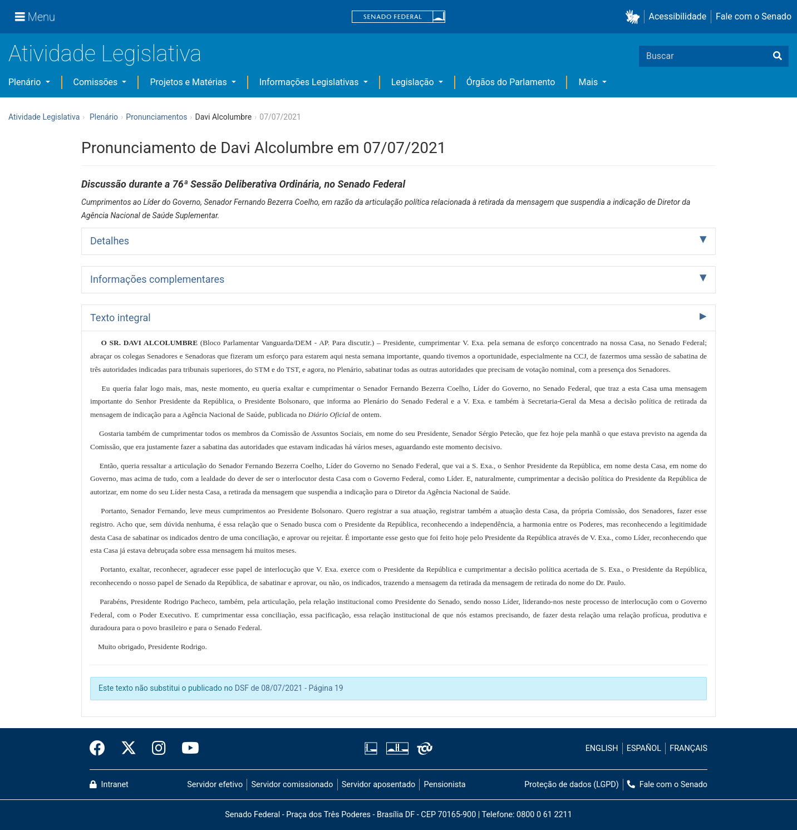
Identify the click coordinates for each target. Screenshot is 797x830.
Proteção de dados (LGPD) (571, 784)
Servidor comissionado (292, 784)
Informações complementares (157, 279)
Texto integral (120, 317)
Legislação (413, 82)
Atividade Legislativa (104, 54)
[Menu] (35, 16)
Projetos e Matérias (189, 82)
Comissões (96, 82)
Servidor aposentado (378, 784)
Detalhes (109, 241)
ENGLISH (602, 748)
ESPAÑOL (644, 748)
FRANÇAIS (688, 748)
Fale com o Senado (753, 16)
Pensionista (445, 784)
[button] (635, 16)
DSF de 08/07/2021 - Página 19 (289, 688)
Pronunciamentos (156, 116)
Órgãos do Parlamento (510, 82)
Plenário (25, 82)
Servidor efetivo (215, 784)
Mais (589, 82)
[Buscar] (777, 56)
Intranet (109, 784)
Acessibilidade (678, 16)
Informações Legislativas (310, 82)
